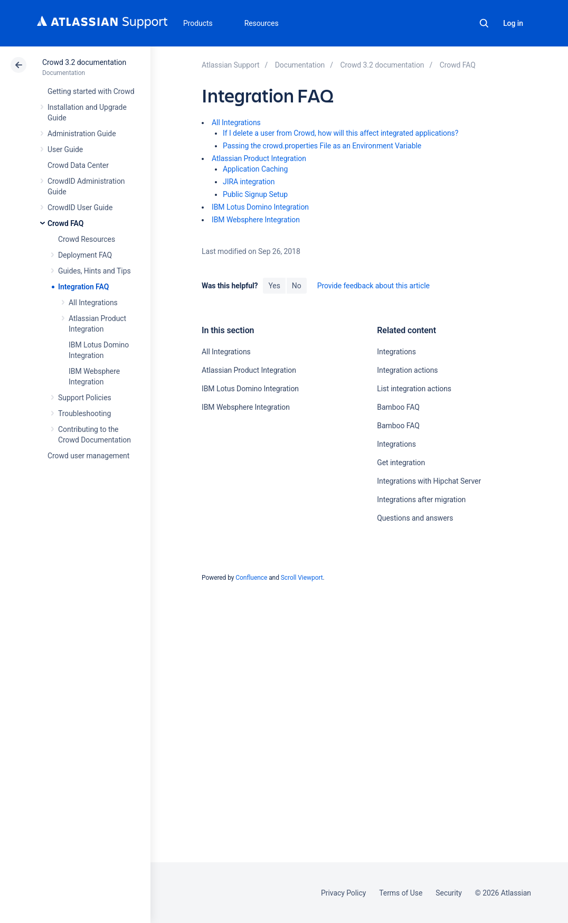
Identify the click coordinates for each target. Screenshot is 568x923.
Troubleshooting (84, 413)
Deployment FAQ (85, 255)
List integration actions (414, 388)
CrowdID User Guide (80, 207)
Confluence (251, 577)
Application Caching (255, 169)
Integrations (396, 351)
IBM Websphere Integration (256, 219)
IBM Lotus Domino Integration (260, 207)
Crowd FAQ (65, 223)
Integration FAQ (83, 286)
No (296, 285)
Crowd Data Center (78, 165)
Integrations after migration (421, 499)
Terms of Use (400, 893)
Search (484, 23)
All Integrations (93, 302)
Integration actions (407, 370)
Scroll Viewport (302, 577)
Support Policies (84, 397)
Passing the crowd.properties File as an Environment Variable (322, 146)
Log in (513, 23)
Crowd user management (88, 455)
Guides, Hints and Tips (94, 271)
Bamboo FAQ (398, 407)
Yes (274, 285)
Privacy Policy (343, 893)
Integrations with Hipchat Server (429, 481)
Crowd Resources (86, 239)
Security (449, 893)
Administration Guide (82, 133)
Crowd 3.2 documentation (84, 62)
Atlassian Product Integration (259, 158)
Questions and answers (415, 518)
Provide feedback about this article (373, 285)
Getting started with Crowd (91, 91)
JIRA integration (248, 181)
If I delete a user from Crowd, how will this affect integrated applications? (340, 133)
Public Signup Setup (255, 194)
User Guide (65, 149)
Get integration (401, 462)
